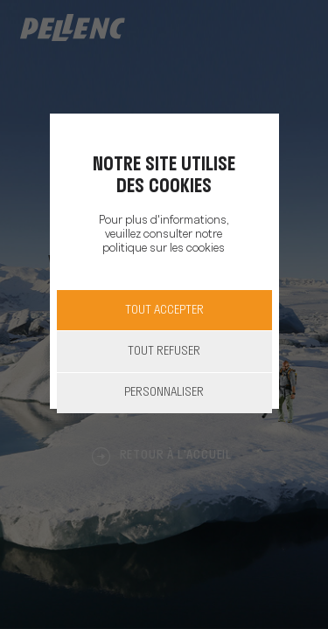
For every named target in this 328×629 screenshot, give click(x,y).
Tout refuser (164, 351)
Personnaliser (164, 392)
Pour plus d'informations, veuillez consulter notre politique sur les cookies (163, 234)
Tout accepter (164, 310)
